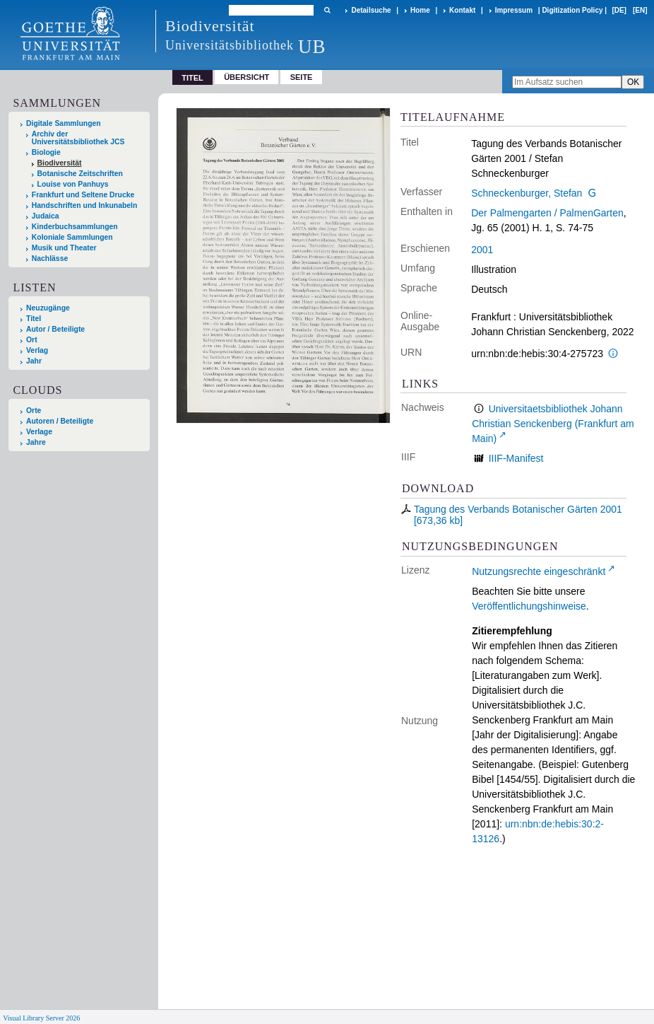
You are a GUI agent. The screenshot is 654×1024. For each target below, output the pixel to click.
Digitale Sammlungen (63, 123)
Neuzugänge (48, 308)
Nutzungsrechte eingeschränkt (538, 571)
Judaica (45, 216)
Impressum (514, 10)
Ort (31, 340)
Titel (33, 318)
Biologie (46, 152)
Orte (33, 410)
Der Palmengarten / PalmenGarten (547, 213)
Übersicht (246, 77)
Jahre (36, 442)
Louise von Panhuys (73, 184)
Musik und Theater (64, 248)
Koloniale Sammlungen (72, 237)
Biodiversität (59, 163)
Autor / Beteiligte (55, 329)
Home (420, 10)
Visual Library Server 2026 (41, 1018)
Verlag (37, 350)
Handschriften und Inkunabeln (85, 205)
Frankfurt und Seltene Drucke (83, 195)
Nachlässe (50, 258)
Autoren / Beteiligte (59, 421)
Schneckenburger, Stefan (526, 193)
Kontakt (462, 10)
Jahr (34, 361)
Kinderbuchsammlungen (75, 227)
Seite (301, 77)
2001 (482, 249)
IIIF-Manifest (516, 458)
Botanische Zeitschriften (80, 174)
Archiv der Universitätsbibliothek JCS (78, 138)
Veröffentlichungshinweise (529, 606)
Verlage (39, 432)
